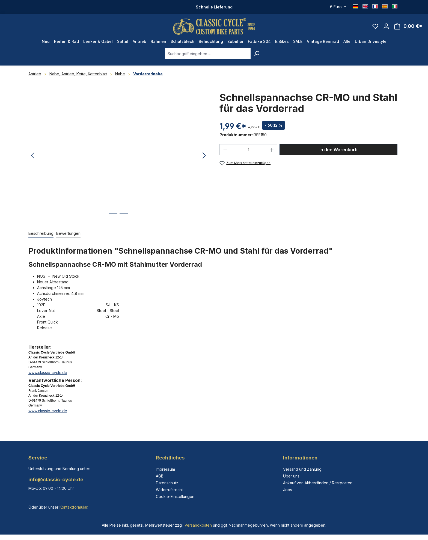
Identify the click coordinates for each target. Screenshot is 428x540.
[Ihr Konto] (386, 26)
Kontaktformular (73, 507)
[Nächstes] (204, 156)
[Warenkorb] (408, 26)
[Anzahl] (248, 149)
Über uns (291, 476)
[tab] (41, 233)
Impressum (165, 469)
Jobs (287, 489)
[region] (118, 155)
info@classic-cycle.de (55, 479)
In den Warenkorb (338, 149)
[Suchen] (256, 53)
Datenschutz (167, 482)
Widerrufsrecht (169, 489)
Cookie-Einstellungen (175, 496)
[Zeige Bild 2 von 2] (124, 217)
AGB (160, 476)
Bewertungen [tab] (68, 233)
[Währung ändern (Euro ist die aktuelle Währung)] (338, 6)
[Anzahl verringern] (225, 149)
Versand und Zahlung (302, 469)
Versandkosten (198, 525)
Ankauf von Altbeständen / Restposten (317, 482)
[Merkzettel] (375, 26)
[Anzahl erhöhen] (272, 149)
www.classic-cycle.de (47, 372)
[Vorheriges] (32, 156)
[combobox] (208, 53)
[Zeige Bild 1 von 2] (113, 217)
